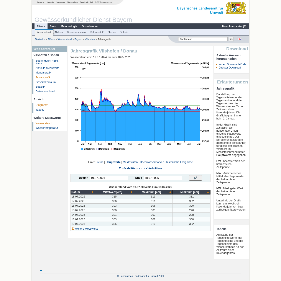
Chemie (111, 32)
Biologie (124, 32)
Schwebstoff (97, 32)
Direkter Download (230, 67)
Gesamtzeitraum (46, 82)
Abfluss (59, 32)
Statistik (40, 86)
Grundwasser (90, 26)
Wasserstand (44, 32)
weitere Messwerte (86, 228)
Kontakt (50, 2)
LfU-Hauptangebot (103, 2)
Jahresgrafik (43, 77)
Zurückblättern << (130, 168)
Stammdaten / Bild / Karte (47, 62)
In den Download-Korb (232, 64)
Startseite (41, 2)
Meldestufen (130, 162)
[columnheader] (83, 192)
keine (100, 162)
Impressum (60, 2)
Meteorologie (69, 26)
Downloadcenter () (234, 26)
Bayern (78, 39)
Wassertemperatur (77, 32)
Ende (138, 177)
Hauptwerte (113, 162)
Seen (53, 26)
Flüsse (41, 26)
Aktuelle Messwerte (47, 68)
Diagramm (42, 104)
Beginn (83, 177)
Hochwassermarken (152, 162)
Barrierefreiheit (86, 2)
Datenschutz (72, 2)
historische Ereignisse (179, 162)
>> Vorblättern (153, 168)
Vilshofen (90, 39)
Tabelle (40, 109)
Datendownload (45, 91)
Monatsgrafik (43, 72)
